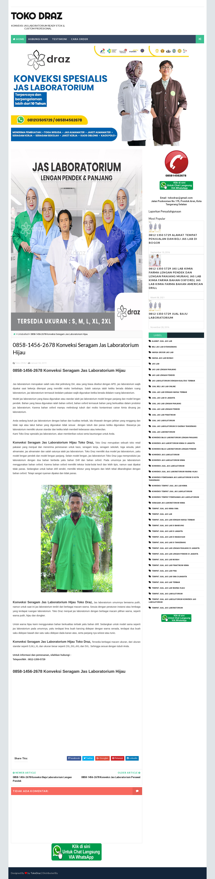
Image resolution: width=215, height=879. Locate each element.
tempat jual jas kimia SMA (165, 509)
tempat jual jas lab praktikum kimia (170, 565)
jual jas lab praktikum (164, 415)
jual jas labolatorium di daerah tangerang (174, 426)
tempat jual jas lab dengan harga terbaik (173, 520)
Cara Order (79, 39)
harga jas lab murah (162, 358)
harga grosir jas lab (162, 352)
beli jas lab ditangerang (164, 347)
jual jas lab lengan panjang (166, 404)
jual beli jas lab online (164, 386)
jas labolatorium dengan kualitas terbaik (173, 381)
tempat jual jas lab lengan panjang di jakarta (176, 548)
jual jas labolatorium (163, 421)
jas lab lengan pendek (163, 375)
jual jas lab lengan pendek (166, 409)
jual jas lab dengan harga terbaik (169, 392)
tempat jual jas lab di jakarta (167, 531)
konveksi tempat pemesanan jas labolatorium (175, 497)
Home (20, 39)
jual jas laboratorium (163, 432)
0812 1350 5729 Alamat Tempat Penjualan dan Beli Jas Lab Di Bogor (173, 238)
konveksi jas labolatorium (165, 455)
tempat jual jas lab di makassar (168, 537)
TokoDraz (36, 873)
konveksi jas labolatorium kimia (168, 460)
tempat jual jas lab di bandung (168, 525)
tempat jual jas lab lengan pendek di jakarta (175, 554)
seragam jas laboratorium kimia (168, 503)
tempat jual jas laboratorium (167, 608)
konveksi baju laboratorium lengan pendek (174, 449)
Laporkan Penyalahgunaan (165, 211)
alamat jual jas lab (162, 341)
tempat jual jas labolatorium (167, 594)
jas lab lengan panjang (164, 369)
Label (158, 335)
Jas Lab (155, 364)
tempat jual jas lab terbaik (166, 582)
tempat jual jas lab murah (165, 560)
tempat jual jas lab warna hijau (168, 588)
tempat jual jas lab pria (164, 571)
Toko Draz (36, 16)
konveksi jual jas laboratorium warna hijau (175, 472)
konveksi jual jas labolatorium (168, 466)
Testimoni (59, 39)
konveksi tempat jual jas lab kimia (169, 486)
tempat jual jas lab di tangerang (169, 542)
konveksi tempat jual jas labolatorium (172, 491)
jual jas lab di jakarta (163, 398)
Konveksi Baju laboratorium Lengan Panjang (175, 437)
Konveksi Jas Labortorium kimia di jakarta (173, 443)
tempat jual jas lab (162, 514)
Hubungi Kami (38, 39)
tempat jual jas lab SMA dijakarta (169, 577)
